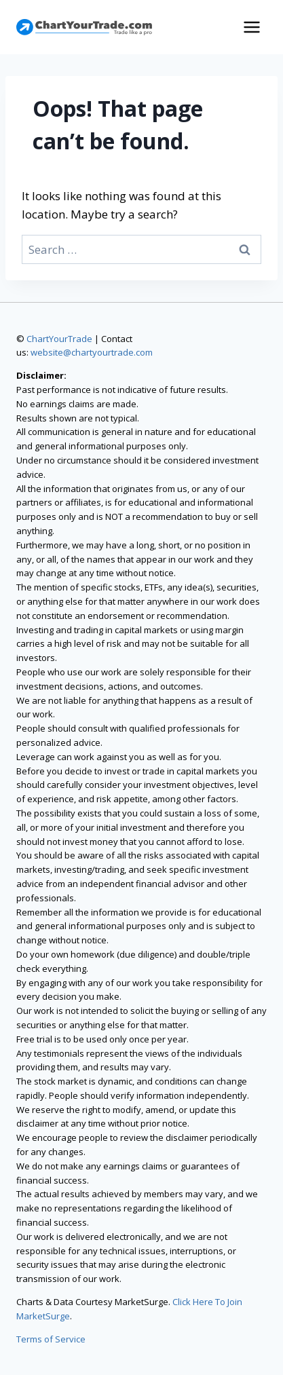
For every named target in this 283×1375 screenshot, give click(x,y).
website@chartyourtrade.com (92, 352)
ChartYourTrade (59, 339)
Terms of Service (51, 1339)
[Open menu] (251, 27)
